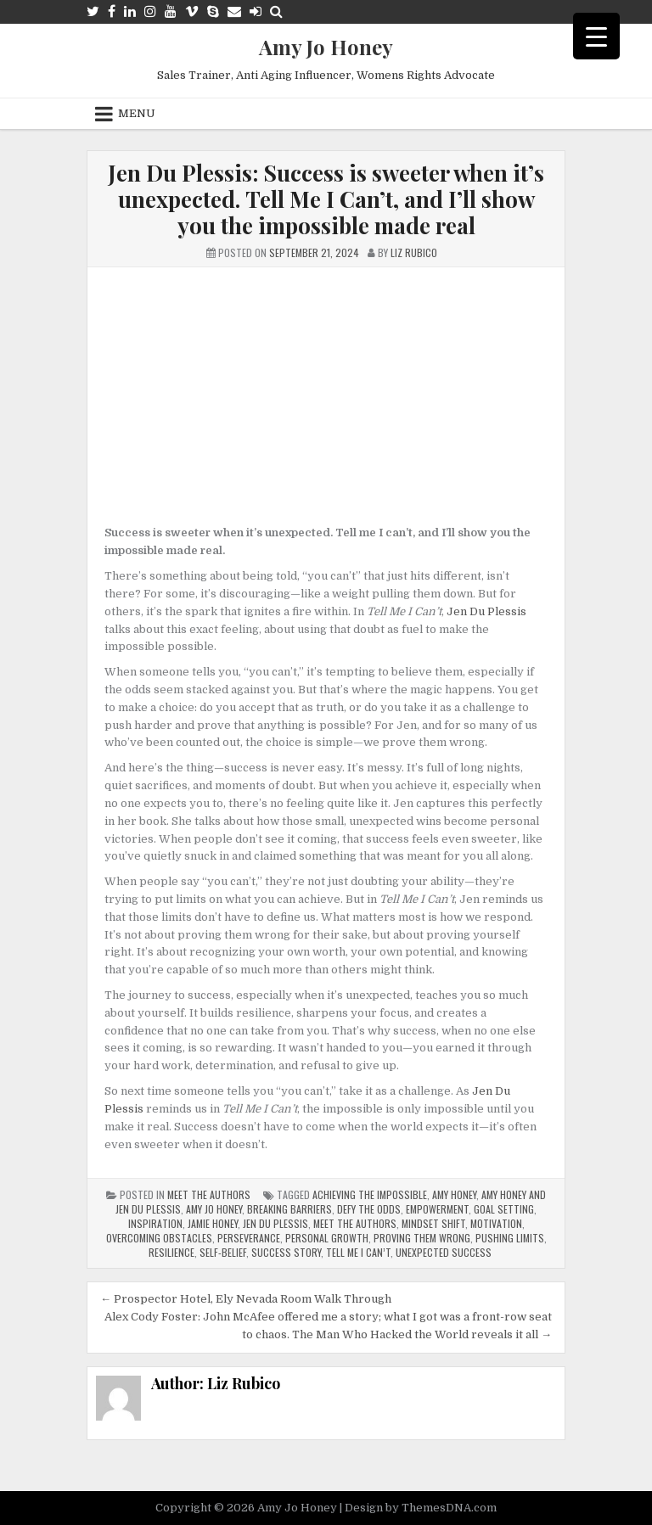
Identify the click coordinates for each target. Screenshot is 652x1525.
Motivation (496, 1223)
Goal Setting (504, 1209)
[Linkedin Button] (130, 11)
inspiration (155, 1223)
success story (286, 1252)
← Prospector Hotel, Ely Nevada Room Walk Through (245, 1298)
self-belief (223, 1252)
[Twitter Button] (93, 11)
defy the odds (369, 1209)
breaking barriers (289, 1209)
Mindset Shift (433, 1223)
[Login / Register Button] (255, 11)
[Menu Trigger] (596, 36)
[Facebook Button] (111, 11)
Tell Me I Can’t (358, 1252)
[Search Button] (276, 11)
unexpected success (444, 1252)
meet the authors (354, 1223)
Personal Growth (326, 1238)
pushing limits (509, 1238)
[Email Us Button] (234, 11)
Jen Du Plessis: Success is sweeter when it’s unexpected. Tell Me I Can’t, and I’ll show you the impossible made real (326, 199)
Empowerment (437, 1209)
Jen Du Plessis (486, 611)
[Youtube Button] (171, 11)
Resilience (171, 1252)
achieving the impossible (369, 1194)
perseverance (248, 1238)
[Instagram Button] (150, 11)
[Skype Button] (213, 11)
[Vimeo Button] (192, 11)
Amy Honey (454, 1194)
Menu (136, 113)
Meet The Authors (208, 1194)
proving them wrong (422, 1238)
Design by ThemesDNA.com (421, 1507)
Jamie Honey (213, 1223)
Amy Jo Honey (326, 46)
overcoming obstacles (159, 1238)
